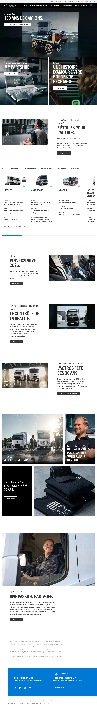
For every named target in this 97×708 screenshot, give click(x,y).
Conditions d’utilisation (45, 703)
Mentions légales (31, 700)
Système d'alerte (34, 703)
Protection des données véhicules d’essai (77, 700)
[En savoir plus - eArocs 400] (42, 203)
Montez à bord (59, 688)
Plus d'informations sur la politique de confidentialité (18, 703)
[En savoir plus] (64, 491)
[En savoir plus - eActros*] (14, 203)
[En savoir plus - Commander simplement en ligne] (24, 81)
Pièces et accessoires (67, 5)
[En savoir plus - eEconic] (70, 203)
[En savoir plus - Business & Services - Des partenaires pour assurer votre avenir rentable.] (80, 439)
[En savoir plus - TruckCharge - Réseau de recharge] (32, 439)
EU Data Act (40, 700)
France (92, 1)
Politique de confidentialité (20, 700)
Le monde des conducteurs (80, 5)
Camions (25, 5)
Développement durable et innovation (38, 5)
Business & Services (54, 5)
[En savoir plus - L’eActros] (73, 81)
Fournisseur (10, 700)
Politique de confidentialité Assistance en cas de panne (55, 700)
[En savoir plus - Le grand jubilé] (48, 35)
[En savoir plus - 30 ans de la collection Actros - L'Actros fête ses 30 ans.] (17, 491)
